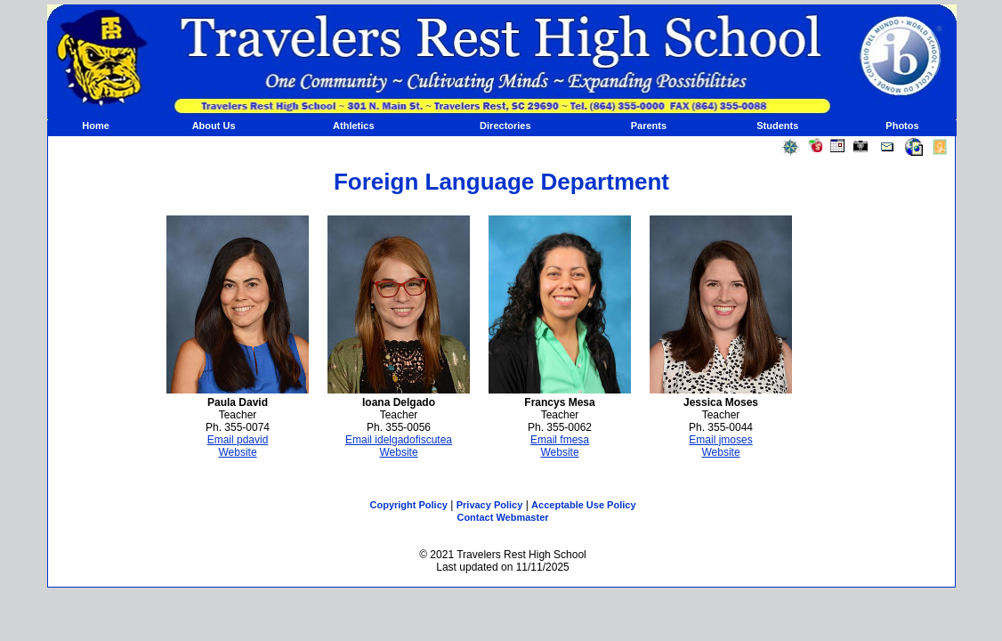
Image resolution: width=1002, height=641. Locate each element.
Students (777, 125)
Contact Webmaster (502, 517)
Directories (505, 125)
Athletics (353, 125)
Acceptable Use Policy (583, 504)
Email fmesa (559, 440)
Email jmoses (720, 440)
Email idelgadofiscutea (398, 440)
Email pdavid (238, 440)
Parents (649, 125)
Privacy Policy (490, 504)
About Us (214, 125)
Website (237, 452)
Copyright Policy (409, 504)
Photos (901, 125)
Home (95, 125)
